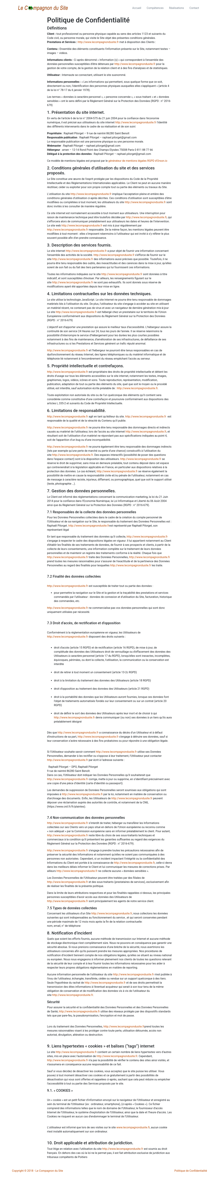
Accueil (136, 8)
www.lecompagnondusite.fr (133, 1127)
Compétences (155, 8)
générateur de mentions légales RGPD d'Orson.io (137, 160)
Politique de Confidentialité (190, 1170)
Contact (194, 8)
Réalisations (176, 8)
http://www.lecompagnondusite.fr (98, 42)
